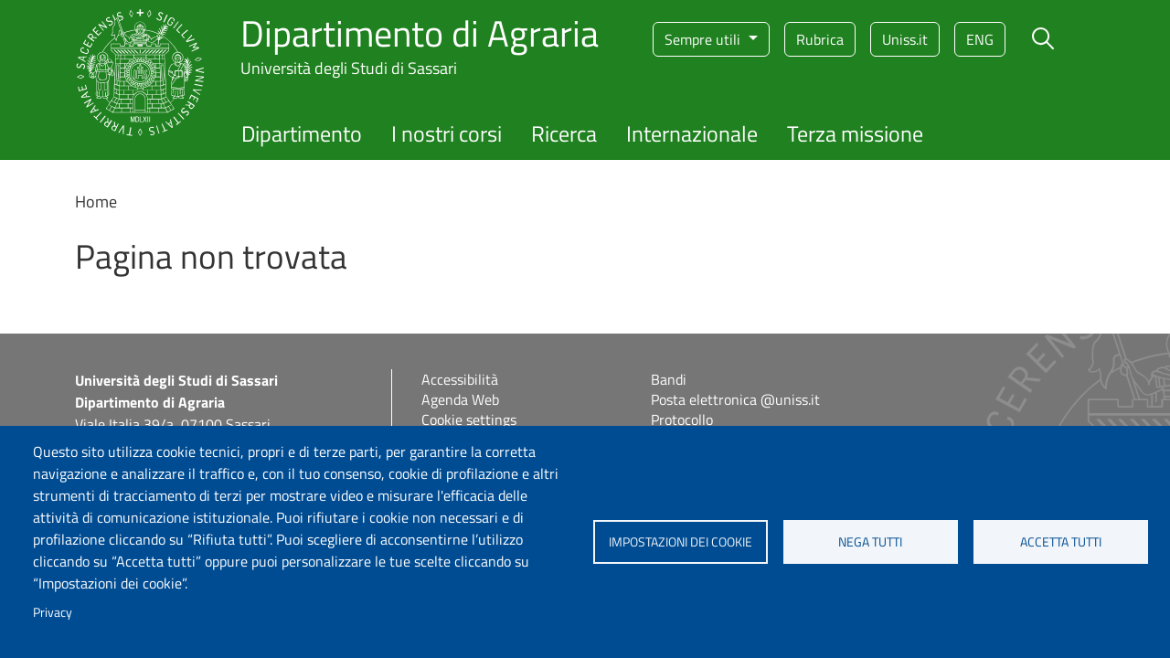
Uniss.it (905, 39)
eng (980, 39)
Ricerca (564, 133)
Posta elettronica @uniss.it (735, 399)
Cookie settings (468, 419)
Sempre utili (704, 39)
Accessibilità (459, 379)
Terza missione (855, 133)
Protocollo (682, 419)
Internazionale (692, 133)
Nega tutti (870, 542)
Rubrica (820, 39)
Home (96, 201)
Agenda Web (460, 399)
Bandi (668, 379)
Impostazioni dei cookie (680, 542)
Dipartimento (301, 133)
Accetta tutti (1060, 542)
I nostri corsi (446, 133)
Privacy (52, 612)
